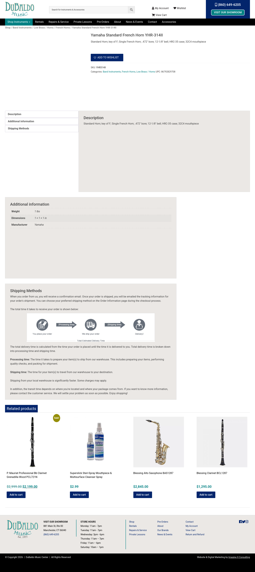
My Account (160, 8)
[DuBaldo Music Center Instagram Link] (246, 522)
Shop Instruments (17, 21)
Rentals (39, 21)
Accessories (169, 21)
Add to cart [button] (16, 494)
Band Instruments (112, 71)
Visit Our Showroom (228, 12)
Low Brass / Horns (145, 71)
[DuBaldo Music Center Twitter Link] (243, 522)
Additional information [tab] (21, 121)
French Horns (128, 71)
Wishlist (180, 8)
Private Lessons (83, 21)
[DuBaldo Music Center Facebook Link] (240, 522)
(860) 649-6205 (228, 5)
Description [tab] (14, 114)
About (117, 21)
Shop (131, 521)
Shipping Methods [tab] (18, 128)
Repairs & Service (59, 21)
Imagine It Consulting (239, 557)
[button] (107, 57)
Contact (152, 21)
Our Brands (163, 530)
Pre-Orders (103, 21)
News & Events (134, 21)
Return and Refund (195, 534)
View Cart (159, 15)
